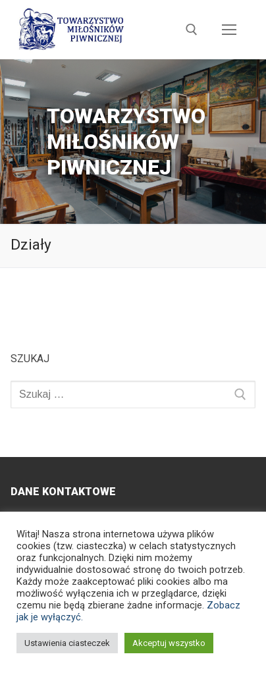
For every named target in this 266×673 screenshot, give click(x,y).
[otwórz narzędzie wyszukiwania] (192, 30)
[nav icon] (229, 29)
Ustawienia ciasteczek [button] (67, 643)
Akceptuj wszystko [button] (168, 643)
